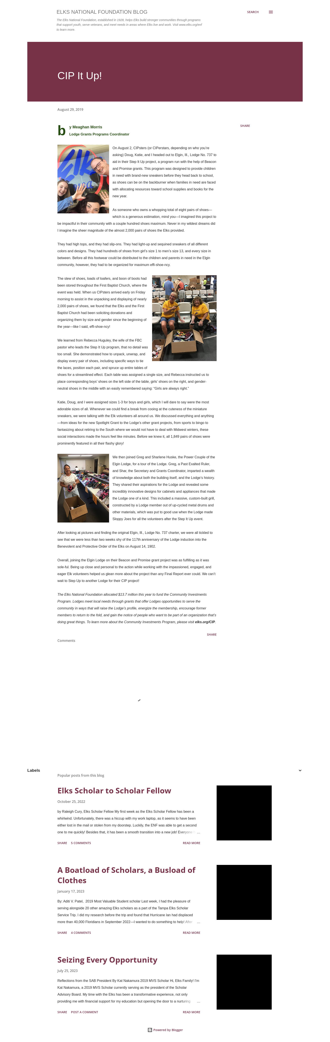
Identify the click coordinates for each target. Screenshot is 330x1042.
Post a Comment (84, 1012)
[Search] (253, 12)
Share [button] (245, 126)
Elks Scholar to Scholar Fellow (114, 790)
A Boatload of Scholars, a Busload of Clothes (126, 875)
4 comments (81, 933)
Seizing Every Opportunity (107, 959)
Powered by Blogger (165, 1030)
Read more (191, 843)
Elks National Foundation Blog (102, 12)
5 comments (81, 843)
